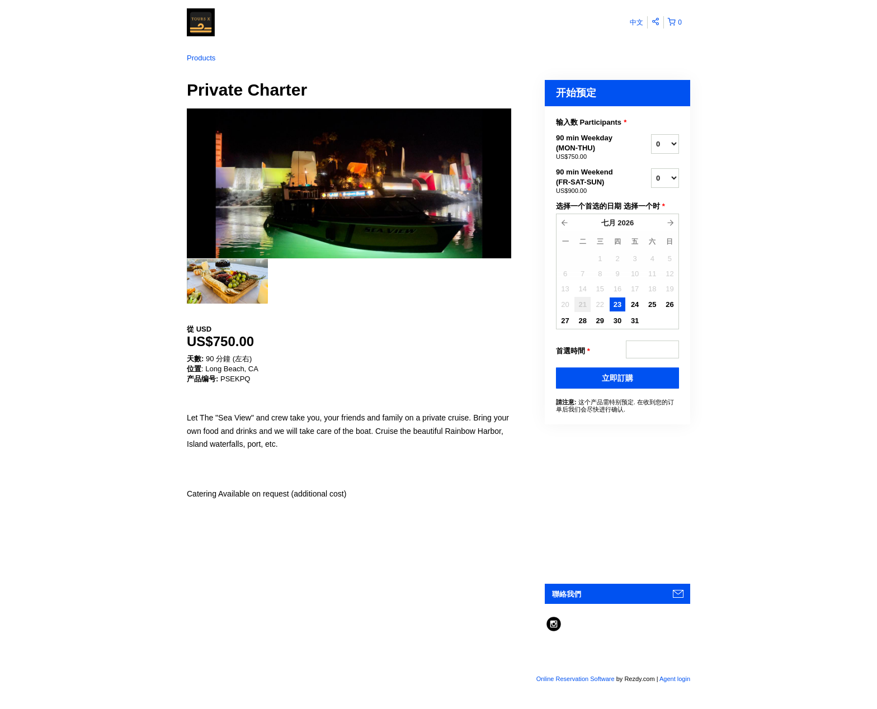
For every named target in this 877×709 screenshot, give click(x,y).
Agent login (674, 678)
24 (635, 304)
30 (617, 320)
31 (635, 320)
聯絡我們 (566, 594)
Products (201, 58)
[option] (227, 281)
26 (669, 304)
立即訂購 (617, 378)
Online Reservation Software (575, 678)
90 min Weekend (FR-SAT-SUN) (589, 182)
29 (600, 320)
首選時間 (573, 351)
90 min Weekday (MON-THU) (589, 148)
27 (565, 320)
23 (617, 304)
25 (652, 304)
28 (582, 320)
